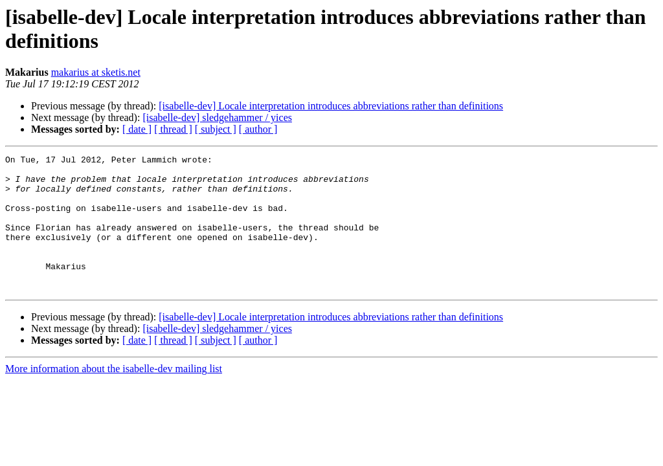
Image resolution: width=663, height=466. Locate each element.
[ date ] (137, 129)
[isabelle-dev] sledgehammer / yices (217, 117)
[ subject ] (215, 129)
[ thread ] (173, 129)
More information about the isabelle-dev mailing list (113, 395)
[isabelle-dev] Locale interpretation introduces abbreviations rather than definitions (331, 105)
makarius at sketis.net (95, 72)
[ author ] (258, 129)
